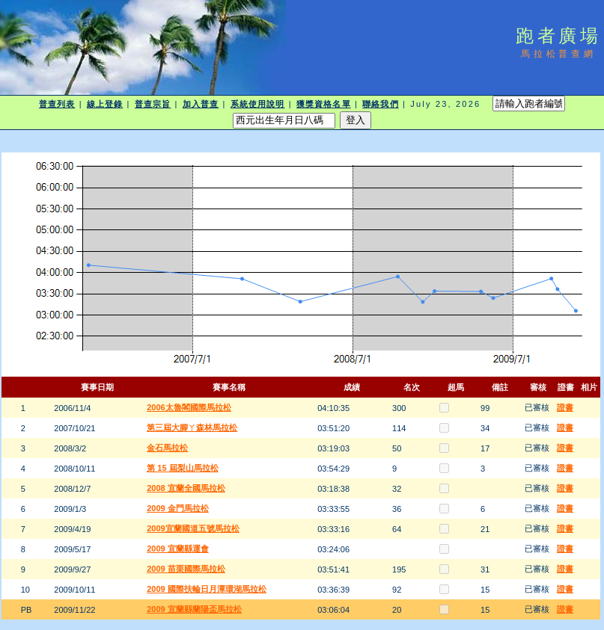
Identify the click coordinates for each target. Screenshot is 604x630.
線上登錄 (105, 103)
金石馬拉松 (167, 447)
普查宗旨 (153, 103)
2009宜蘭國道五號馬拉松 (193, 528)
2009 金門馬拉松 (178, 508)
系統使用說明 (258, 103)
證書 (565, 407)
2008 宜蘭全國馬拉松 (186, 488)
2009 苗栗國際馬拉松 (186, 568)
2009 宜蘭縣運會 (178, 548)
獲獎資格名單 (323, 103)
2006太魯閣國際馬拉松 (189, 407)
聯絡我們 (380, 103)
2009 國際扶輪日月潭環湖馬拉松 (206, 588)
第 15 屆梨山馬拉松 (182, 467)
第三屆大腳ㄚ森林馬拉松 (192, 427)
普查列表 (57, 103)
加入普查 (201, 103)
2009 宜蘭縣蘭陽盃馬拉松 (194, 609)
